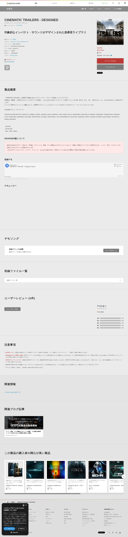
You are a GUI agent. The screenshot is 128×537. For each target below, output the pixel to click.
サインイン (105, 3)
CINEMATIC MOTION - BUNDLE (14, 485)
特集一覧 (29, 514)
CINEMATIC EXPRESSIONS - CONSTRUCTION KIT (40, 485)
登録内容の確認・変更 (87, 518)
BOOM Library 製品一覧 (13, 392)
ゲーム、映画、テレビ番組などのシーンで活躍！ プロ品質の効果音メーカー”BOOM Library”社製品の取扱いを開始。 (23, 432)
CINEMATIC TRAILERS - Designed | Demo (19, 178)
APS (65, 521)
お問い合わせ (49, 523)
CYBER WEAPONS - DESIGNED (118, 485)
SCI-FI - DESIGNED (94, 485)
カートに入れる (110, 61)
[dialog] (15, 519)
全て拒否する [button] (21, 528)
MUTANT (66, 516)
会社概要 (106, 512)
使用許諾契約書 (9, 61)
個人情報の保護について (109, 523)
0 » (19, 25)
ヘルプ (47, 521)
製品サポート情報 (50, 512)
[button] (124, 476)
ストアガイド (49, 518)
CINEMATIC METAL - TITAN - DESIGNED (79, 485)
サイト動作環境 (107, 518)
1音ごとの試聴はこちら (111, 250)
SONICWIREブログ (31, 521)
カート (83, 525)
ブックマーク (110, 67)
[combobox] (23, 505)
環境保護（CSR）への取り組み (111, 514)
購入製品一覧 (85, 512)
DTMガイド (48, 514)
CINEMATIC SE (24, 41)
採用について (107, 525)
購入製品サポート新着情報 (88, 514)
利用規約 (106, 521)
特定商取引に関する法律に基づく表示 (112, 516)
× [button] (26, 505)
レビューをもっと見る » (12, 309)
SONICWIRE (13, 3)
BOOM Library (14, 55)
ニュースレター (31, 518)
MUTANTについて (9, 59)
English (30, 532)
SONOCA (66, 512)
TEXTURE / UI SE (15, 41)
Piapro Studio (67, 518)
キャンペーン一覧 (31, 512)
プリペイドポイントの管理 (88, 521)
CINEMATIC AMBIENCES (54, 485)
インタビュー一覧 (31, 516)
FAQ (47, 516)
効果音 (14, 39)
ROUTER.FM (67, 514)
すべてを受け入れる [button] (9, 528)
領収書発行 (84, 516)
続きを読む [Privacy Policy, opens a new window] (16, 525)
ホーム (8, 502)
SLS (65, 523)
